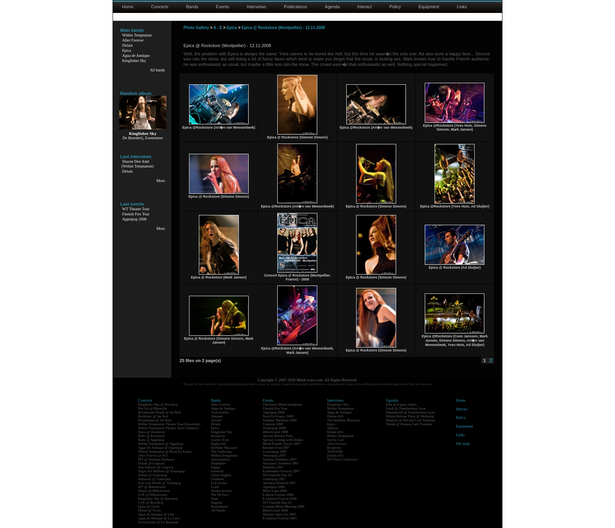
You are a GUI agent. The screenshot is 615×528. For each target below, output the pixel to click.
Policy (395, 6)
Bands (192, 6)
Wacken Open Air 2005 (279, 514)
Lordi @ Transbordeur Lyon (406, 408)
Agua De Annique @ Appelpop (160, 448)
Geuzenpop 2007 (275, 451)
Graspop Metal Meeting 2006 (283, 506)
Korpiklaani (219, 506)
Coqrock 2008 (273, 424)
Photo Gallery (196, 27)
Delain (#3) (335, 416)
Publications (295, 6)
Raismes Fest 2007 (276, 448)
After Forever (133, 40)
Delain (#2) (335, 432)
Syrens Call (335, 440)
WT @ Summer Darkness (156, 459)
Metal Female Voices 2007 (281, 444)
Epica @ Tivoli (149, 506)
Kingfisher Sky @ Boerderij (158, 404)
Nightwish (218, 444)
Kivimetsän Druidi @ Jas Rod (159, 412)
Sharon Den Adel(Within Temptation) (138, 163)
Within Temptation (137, 35)
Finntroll (217, 471)
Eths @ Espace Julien (401, 404)
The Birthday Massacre (343, 420)
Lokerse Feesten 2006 (278, 495)
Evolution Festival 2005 (280, 518)
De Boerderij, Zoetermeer (142, 138)
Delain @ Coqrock (151, 463)
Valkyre (332, 428)
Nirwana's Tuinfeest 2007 (281, 463)
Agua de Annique (136, 55)
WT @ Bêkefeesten (152, 487)
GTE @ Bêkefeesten (152, 495)
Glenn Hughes (221, 475)
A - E (217, 27)
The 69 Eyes (220, 495)
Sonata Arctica (221, 491)
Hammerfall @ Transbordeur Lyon (410, 412)
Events (222, 6)
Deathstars (218, 463)
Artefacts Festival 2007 (279, 483)
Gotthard (217, 479)
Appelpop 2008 (134, 219)
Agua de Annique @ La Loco (159, 518)
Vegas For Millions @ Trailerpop (161, 471)
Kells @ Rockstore (151, 436)
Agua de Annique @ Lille (156, 514)
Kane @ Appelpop (151, 440)
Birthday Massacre (224, 448)
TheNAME (335, 451)
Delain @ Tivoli (149, 510)
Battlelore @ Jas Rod (153, 416)
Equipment (428, 6)
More (160, 180)
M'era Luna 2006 (275, 491)
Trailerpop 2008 (274, 428)
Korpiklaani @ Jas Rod (154, 420)
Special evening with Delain (283, 440)
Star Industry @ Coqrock (156, 467)
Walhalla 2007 (273, 467)
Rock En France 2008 (278, 416)
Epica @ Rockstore (152, 432)
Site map (462, 443)
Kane (214, 499)
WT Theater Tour (135, 209)
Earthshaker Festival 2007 (281, 471)
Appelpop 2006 (274, 487)
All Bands (218, 510)
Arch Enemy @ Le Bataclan (158, 522)
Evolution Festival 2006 (280, 499)
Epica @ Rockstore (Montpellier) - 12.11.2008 (283, 27)
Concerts (159, 6)
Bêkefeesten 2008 (275, 432)
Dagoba (216, 502)
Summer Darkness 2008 (280, 420)
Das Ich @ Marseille (152, 408)
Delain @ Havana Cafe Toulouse (409, 424)
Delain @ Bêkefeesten (154, 491)
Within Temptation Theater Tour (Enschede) (169, 424)
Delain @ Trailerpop (152, 475)
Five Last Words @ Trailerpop (159, 483)
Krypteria (217, 436)
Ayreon (216, 420)
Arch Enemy (220, 412)
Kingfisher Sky (134, 60)
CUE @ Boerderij (151, 502)
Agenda (332, 6)
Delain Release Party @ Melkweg (410, 416)
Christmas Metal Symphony (282, 404)
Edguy (215, 467)
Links (462, 6)
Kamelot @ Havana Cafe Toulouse (410, 420)
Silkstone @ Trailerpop (154, 479)
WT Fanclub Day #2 (277, 475)
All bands (157, 70)
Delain (127, 45)
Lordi (215, 487)
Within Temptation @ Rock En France (165, 451)
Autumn (217, 416)
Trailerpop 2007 (274, 479)
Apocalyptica (220, 459)
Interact (364, 6)
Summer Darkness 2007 (280, 459)
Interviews (256, 6)
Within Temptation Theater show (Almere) (168, 428)
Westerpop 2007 (274, 455)
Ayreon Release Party (278, 436)
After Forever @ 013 (153, 455)
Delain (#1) (335, 455)
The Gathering (221, 451)
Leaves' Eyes (220, 440)
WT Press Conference (342, 459)
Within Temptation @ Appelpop (160, 444)
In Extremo (219, 483)
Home (127, 6)
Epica (126, 50)
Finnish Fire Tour (136, 214)
